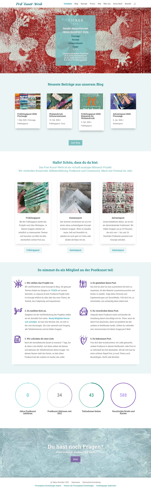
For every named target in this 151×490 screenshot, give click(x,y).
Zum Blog (75, 142)
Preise (92, 4)
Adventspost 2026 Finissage (122, 114)
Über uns (107, 4)
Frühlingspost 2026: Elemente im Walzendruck (91, 116)
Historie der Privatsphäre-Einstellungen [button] (79, 486)
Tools (63, 123)
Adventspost (118, 123)
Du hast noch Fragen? (75, 447)
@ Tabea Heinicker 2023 (59, 482)
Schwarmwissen (75, 45)
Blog (76, 4)
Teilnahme (68, 4)
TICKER (54, 290)
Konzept (84, 4)
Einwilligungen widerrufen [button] (106, 486)
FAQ (99, 4)
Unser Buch (117, 4)
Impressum (75, 482)
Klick (75, 459)
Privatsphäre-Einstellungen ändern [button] (48, 486)
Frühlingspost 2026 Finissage (27, 114)
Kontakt (128, 4)
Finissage (75, 38)
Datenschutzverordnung (91, 482)
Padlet (75, 48)
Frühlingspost (22, 123)
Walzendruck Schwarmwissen (57, 114)
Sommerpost (75, 250)
